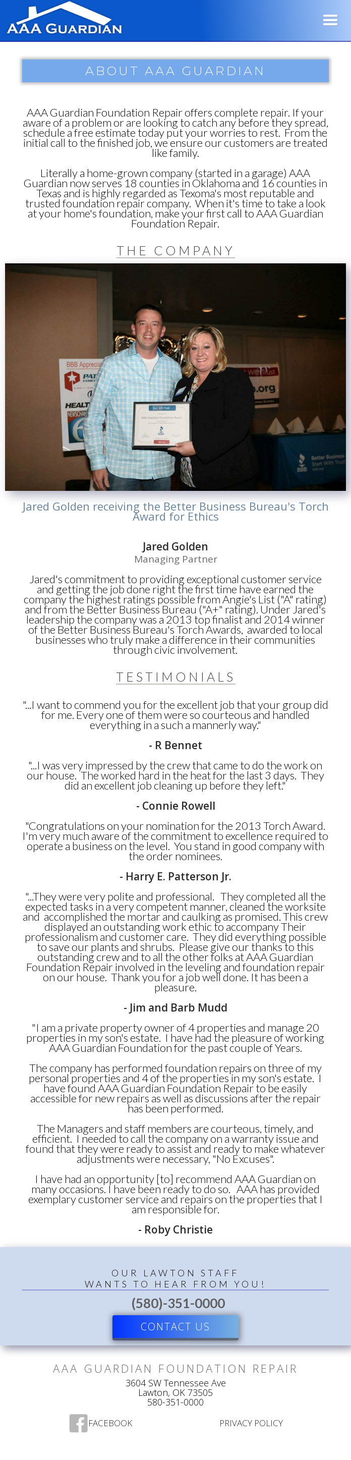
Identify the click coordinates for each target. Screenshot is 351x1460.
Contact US (175, 1326)
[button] (330, 20)
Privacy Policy (251, 1424)
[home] (62, 19)
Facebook (110, 1424)
